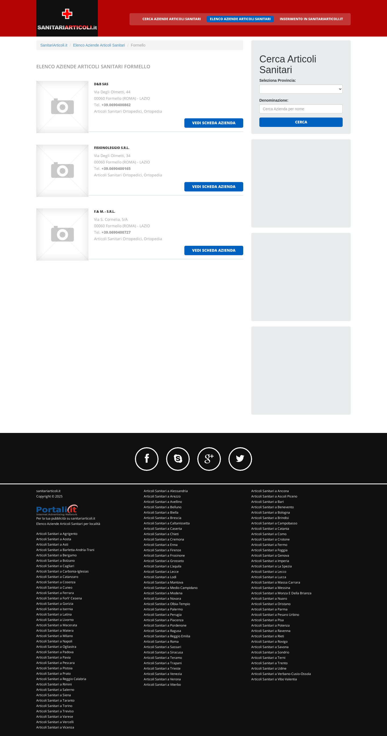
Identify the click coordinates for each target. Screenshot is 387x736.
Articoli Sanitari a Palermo (163, 609)
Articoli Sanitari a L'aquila (162, 566)
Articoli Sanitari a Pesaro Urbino (275, 614)
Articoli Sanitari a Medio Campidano (171, 587)
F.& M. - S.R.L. (104, 211)
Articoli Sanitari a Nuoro (269, 598)
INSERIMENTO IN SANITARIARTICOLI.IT (311, 19)
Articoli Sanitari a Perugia (163, 614)
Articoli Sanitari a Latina (54, 614)
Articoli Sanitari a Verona (162, 679)
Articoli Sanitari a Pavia (53, 657)
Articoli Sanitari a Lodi (160, 577)
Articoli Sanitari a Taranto (55, 700)
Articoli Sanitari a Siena (53, 695)
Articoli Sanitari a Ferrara (55, 593)
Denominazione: (273, 100)
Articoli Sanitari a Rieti (267, 636)
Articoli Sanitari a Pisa (267, 620)
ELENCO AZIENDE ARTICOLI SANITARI (240, 19)
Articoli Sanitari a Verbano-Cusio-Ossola (281, 673)
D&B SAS (101, 84)
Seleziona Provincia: (277, 80)
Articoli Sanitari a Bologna (270, 512)
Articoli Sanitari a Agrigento (56, 533)
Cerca (301, 122)
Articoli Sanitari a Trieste (162, 668)
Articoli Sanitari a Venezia (163, 673)
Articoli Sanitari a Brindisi (270, 517)
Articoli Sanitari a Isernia (54, 609)
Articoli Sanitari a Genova (270, 555)
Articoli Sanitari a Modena (163, 593)
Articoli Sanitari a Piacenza (164, 620)
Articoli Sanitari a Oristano (271, 604)
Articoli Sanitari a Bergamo (56, 555)
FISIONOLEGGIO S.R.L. (111, 147)
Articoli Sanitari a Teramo (163, 657)
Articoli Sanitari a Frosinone (164, 555)
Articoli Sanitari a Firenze (162, 550)
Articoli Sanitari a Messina (270, 587)
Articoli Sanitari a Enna (161, 544)
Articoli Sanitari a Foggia (269, 550)
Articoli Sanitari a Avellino (163, 501)
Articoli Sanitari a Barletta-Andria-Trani (65, 549)
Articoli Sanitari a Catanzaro (57, 576)
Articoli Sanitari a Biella (161, 512)
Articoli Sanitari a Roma (161, 641)
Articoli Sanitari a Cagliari (55, 566)
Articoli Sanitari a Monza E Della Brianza (281, 593)
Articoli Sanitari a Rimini (54, 684)
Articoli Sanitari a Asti (52, 544)
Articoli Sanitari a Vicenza (55, 727)
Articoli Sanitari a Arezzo (162, 496)
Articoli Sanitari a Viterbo (162, 684)
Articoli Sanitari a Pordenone (165, 625)
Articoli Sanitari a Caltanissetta (167, 523)
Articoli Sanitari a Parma (269, 609)
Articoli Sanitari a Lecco (268, 571)
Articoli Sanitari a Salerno (55, 689)
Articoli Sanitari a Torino (54, 705)
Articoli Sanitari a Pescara (55, 662)
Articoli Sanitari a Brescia (162, 517)
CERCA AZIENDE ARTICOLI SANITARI (171, 19)
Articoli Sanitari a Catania (270, 528)
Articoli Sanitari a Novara (162, 598)
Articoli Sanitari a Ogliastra (56, 646)
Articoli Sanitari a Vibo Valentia (274, 679)
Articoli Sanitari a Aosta (53, 539)
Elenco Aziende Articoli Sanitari (99, 45)
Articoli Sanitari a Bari (267, 501)
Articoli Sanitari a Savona (270, 647)
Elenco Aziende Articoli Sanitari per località (68, 523)
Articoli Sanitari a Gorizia (54, 603)
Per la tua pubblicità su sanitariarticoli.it (65, 518)
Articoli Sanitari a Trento (269, 663)
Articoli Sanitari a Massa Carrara (275, 582)
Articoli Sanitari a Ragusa (162, 630)
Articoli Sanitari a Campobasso (274, 523)
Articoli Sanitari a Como (268, 534)
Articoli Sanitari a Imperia (270, 561)
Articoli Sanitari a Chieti (161, 534)
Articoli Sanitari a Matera (55, 630)
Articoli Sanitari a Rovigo (269, 641)
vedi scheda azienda (213, 122)
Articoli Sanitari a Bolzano (55, 560)
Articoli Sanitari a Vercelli (55, 722)
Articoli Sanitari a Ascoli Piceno (274, 496)
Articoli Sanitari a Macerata (56, 625)
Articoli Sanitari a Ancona (270, 491)
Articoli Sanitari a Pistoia (54, 668)
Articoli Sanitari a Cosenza (56, 582)
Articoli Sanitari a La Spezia (271, 566)
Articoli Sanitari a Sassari (162, 647)
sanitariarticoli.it (48, 491)
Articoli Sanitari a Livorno (55, 619)
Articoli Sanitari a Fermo (269, 544)
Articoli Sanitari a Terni (268, 657)
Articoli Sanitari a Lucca (268, 577)
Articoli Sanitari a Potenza (270, 625)
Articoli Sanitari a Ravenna (271, 630)
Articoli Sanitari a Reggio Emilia (167, 636)
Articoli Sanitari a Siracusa (163, 652)
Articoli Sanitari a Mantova (163, 582)
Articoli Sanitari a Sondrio (270, 652)
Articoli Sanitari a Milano (54, 636)
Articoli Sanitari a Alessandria (166, 491)
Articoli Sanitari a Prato (53, 673)
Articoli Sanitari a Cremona (164, 539)
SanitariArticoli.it (53, 45)
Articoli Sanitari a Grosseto (164, 561)
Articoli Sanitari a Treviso (55, 711)
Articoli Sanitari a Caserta (163, 528)
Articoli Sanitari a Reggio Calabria (61, 679)
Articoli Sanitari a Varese (54, 716)
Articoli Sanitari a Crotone (270, 539)
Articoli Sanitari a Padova (55, 652)
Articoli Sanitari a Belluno (162, 507)
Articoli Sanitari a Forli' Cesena (59, 598)
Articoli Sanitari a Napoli (54, 641)
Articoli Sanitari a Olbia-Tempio (167, 604)
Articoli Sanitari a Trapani (163, 663)
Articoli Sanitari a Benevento (272, 507)
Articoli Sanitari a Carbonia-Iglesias (62, 571)
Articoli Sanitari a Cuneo (54, 587)
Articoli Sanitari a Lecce (161, 571)
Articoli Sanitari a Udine (268, 668)
